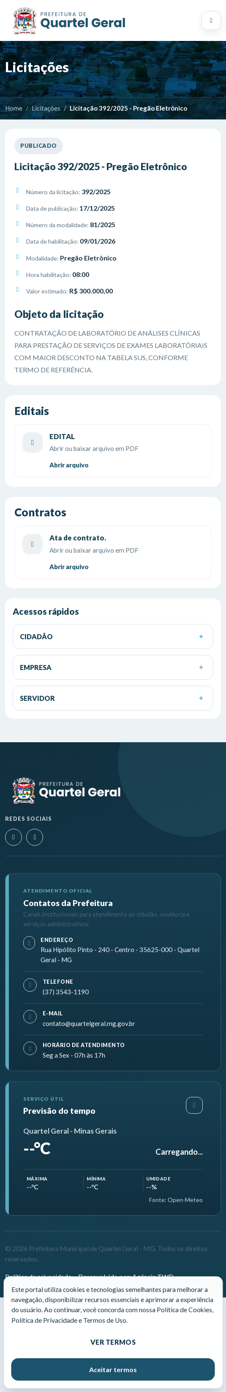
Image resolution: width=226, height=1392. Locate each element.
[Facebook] (34, 837)
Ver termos (113, 1342)
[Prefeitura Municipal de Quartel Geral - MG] (68, 20)
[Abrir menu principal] (211, 20)
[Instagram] (13, 837)
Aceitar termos (113, 1369)
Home (13, 108)
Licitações (46, 108)
